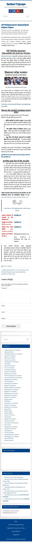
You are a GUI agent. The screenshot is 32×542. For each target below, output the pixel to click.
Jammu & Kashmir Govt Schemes (13, 377)
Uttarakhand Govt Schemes (11, 434)
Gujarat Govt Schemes (10, 371)
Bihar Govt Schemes (9, 358)
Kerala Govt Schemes (10, 385)
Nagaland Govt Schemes (10, 395)
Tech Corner (7, 424)
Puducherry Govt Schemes (11, 403)
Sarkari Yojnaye (16, 4)
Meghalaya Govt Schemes (11, 393)
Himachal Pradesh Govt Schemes (20, 32)
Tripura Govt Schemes (10, 428)
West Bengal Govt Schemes (11, 436)
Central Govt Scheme (10, 360)
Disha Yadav (17, 30)
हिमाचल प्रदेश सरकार (6, 56)
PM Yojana (7, 401)
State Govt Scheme (13, 33)
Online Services (8, 399)
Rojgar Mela (7, 409)
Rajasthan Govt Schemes (10, 407)
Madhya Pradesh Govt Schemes (12, 387)
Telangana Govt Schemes (11, 426)
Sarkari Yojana (4, 33)
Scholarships (7, 417)
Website (3, 318)
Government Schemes (6, 32)
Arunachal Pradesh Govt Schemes (13, 354)
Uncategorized (8, 430)
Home (16, 521)
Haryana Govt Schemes (10, 373)
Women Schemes (8, 440)
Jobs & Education (9, 381)
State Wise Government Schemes (16, 524)
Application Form (9, 352)
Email (3, 312)
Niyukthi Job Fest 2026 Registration (13, 477)
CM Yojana (25, 30)
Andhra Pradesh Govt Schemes (12, 350)
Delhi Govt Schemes (9, 365)
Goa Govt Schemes (9, 367)
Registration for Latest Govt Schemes (16, 528)
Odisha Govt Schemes (10, 397)
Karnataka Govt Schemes (11, 383)
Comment (4, 288)
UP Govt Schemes (9, 432)
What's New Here (22, 33)
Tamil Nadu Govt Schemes (11, 422)
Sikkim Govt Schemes (10, 419)
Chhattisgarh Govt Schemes (11, 362)
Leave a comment (7, 266)
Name (3, 305)
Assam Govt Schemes (10, 356)
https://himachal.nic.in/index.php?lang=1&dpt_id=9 (14, 197)
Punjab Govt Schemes (10, 405)
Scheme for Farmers (9, 415)
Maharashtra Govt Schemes (11, 389)
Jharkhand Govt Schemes (11, 379)
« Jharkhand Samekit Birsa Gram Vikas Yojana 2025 (15, 270)
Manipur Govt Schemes (10, 391)
